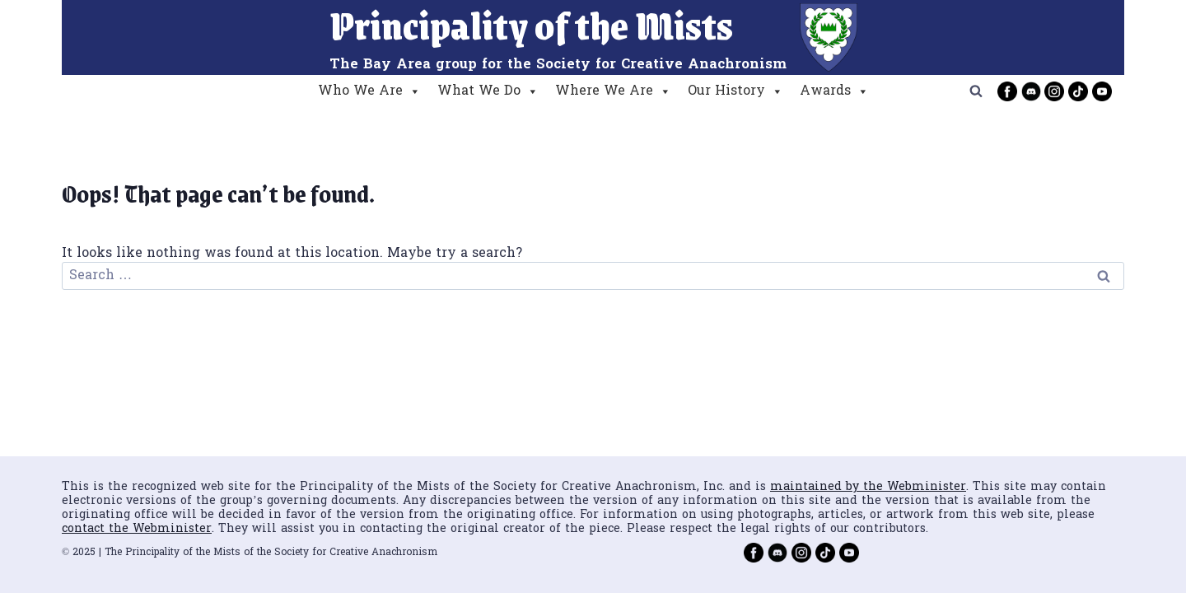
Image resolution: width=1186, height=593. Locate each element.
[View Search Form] (976, 91)
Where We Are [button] (613, 91)
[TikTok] (1078, 91)
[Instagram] (1054, 91)
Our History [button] (735, 91)
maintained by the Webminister (868, 487)
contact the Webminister (137, 529)
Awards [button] (834, 91)
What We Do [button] (488, 91)
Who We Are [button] (369, 91)
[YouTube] (1102, 91)
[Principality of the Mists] (593, 37)
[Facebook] (1007, 91)
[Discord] (1031, 91)
